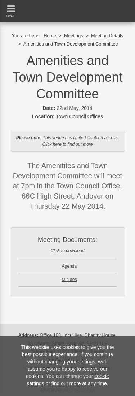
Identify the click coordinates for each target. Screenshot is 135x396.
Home (50, 35)
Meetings (73, 35)
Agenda (69, 266)
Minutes (69, 279)
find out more (66, 383)
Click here (51, 144)
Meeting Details (107, 35)
